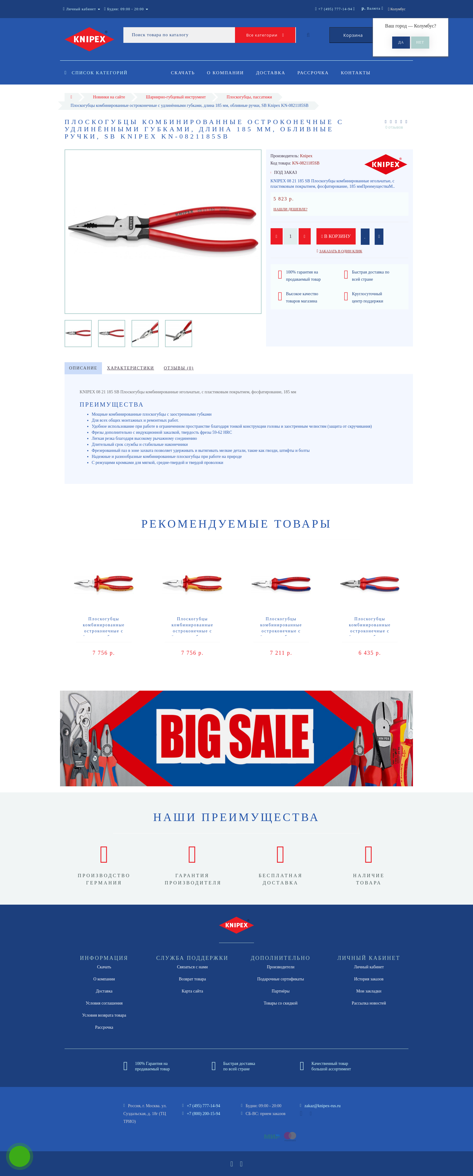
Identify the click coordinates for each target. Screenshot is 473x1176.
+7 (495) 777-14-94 (203, 1106)
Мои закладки (368, 991)
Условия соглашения (104, 1003)
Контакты (360, 72)
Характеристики (130, 368)
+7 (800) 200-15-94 (203, 1113)
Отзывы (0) (179, 368)
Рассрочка (316, 72)
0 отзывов (394, 127)
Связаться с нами (192, 967)
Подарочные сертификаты (280, 979)
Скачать (183, 72)
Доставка (272, 72)
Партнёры (281, 991)
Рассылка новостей (369, 1003)
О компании (226, 72)
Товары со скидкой (280, 1003)
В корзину (336, 236)
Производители (280, 967)
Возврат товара (192, 979)
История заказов (368, 979)
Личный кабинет (369, 967)
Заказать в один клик (340, 251)
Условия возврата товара (104, 1015)
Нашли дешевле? (291, 209)
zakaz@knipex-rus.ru (322, 1106)
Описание (83, 368)
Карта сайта (192, 991)
